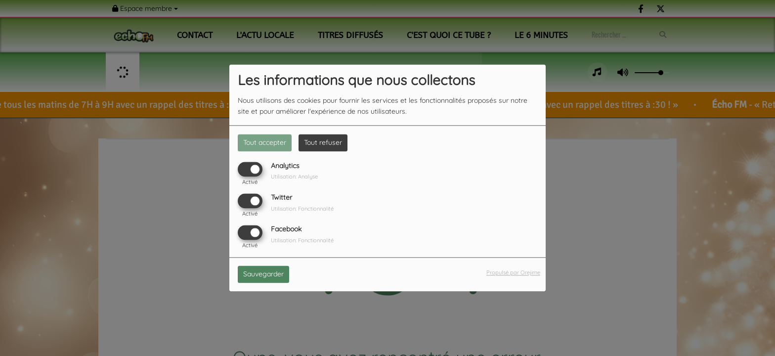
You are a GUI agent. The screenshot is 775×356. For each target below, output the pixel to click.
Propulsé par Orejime (513, 272)
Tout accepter (264, 142)
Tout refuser (323, 142)
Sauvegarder (263, 274)
